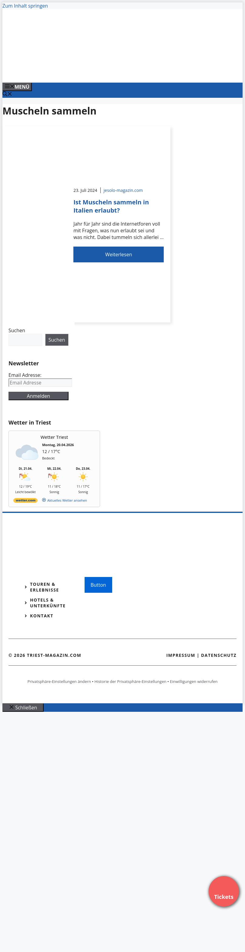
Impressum (180, 655)
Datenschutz (219, 655)
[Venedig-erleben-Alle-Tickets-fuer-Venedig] (125, 71)
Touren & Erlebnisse (44, 587)
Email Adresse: (25, 375)
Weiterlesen (118, 254)
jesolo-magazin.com (123, 190)
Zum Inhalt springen (25, 5)
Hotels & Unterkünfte (47, 603)
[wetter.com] (25, 501)
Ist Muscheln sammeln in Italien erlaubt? (111, 206)
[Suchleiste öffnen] (7, 94)
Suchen (16, 330)
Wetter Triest (54, 437)
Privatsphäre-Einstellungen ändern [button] (59, 681)
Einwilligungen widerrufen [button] (193, 681)
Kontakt (41, 616)
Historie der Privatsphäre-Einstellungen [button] (130, 681)
